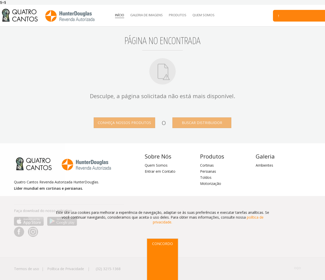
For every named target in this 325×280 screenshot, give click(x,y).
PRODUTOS (177, 15)
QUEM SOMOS (203, 15)
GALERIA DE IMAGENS (146, 15)
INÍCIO (119, 15)
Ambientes (264, 165)
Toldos (206, 177)
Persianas (208, 171)
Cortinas (207, 165)
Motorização (210, 183)
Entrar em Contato (160, 171)
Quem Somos (156, 165)
